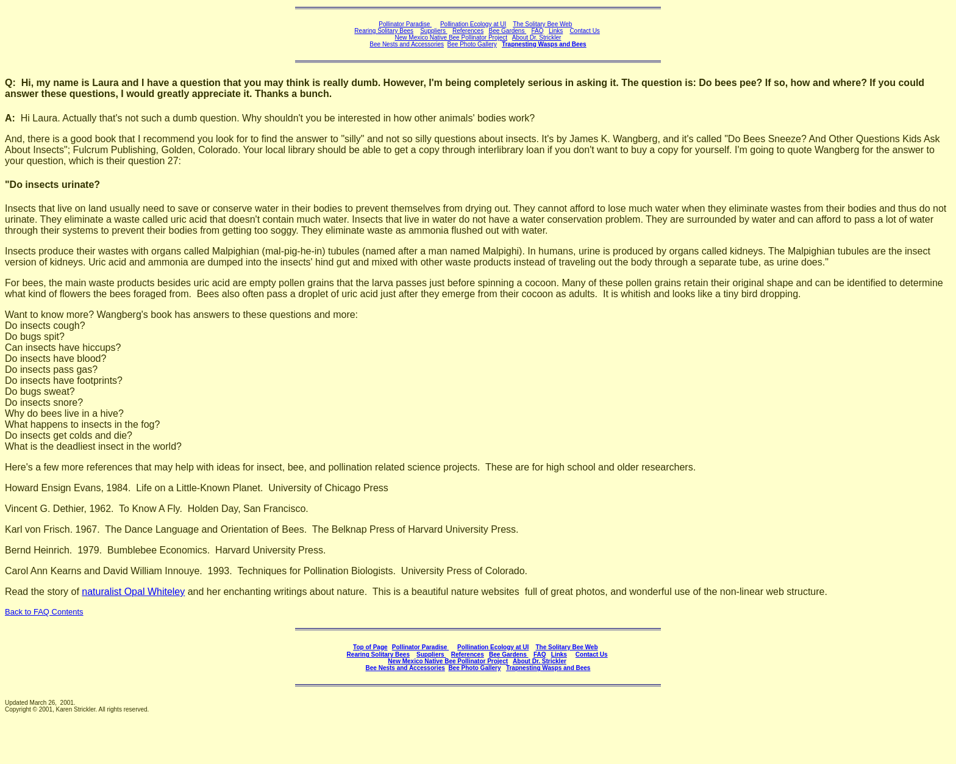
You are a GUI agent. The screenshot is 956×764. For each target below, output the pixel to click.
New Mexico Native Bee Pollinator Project (451, 37)
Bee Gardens (507, 30)
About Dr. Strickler (539, 661)
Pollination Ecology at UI (473, 24)
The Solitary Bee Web (542, 24)
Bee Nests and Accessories (406, 44)
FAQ (538, 30)
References (467, 30)
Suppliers (433, 30)
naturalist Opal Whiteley (133, 591)
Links (556, 30)
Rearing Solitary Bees (383, 30)
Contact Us (584, 30)
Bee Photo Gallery (472, 44)
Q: (10, 82)
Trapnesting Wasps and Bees (544, 44)
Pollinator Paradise (405, 24)
